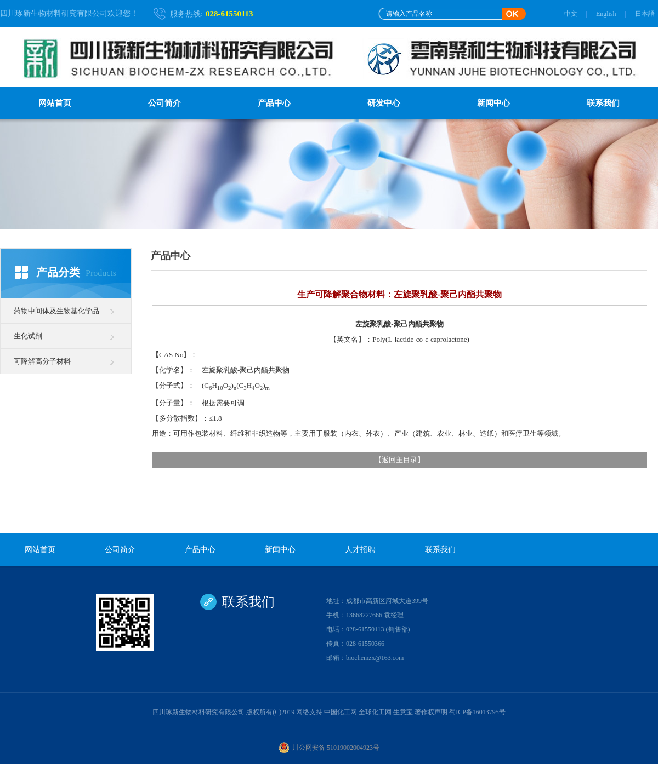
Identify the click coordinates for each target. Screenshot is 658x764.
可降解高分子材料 (42, 361)
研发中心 (383, 103)
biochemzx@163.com (375, 658)
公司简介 (164, 103)
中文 (570, 14)
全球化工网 (375, 712)
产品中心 (274, 103)
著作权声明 (431, 712)
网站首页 (54, 103)
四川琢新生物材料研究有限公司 (53, 13)
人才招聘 (360, 549)
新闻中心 (493, 103)
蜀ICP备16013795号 (477, 712)
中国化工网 (340, 712)
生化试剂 (28, 336)
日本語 (645, 14)
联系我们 (603, 103)
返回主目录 (399, 460)
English (606, 14)
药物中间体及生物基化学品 (56, 311)
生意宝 (403, 712)
